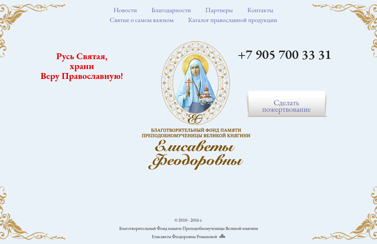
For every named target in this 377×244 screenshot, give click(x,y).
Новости (125, 10)
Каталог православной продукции (232, 19)
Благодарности (171, 10)
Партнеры (219, 10)
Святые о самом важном (142, 19)
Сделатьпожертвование (286, 105)
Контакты (260, 10)
